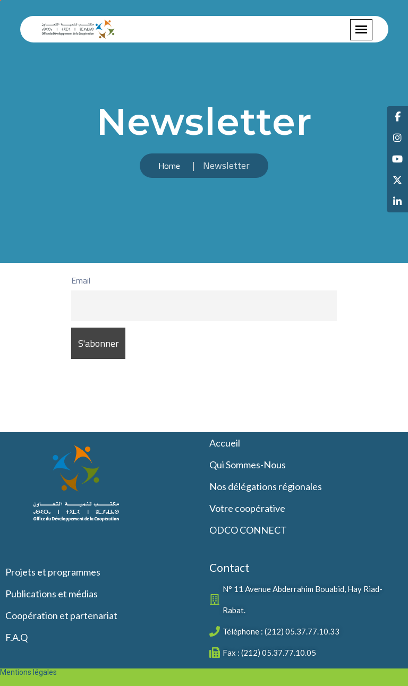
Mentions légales (28, 672)
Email (80, 280)
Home (169, 166)
